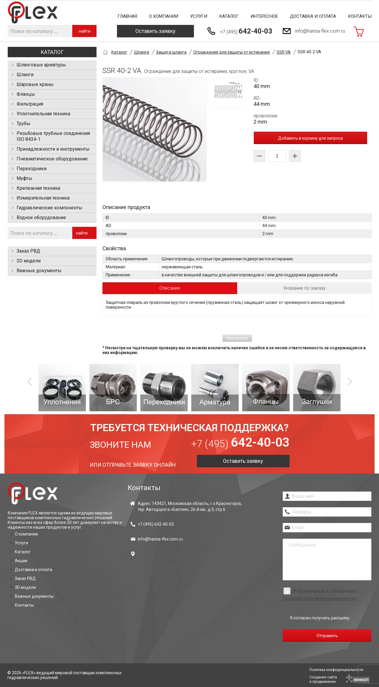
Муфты (24, 178)
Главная (127, 16)
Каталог (229, 16)
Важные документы (39, 270)
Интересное (264, 16)
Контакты (360, 16)
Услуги (198, 16)
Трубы (23, 123)
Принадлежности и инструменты (53, 149)
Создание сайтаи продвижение (323, 679)
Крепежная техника (38, 188)
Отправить (327, 635)
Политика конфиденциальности (336, 670)
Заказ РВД (28, 251)
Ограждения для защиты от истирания (231, 52)
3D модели (29, 261)
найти (84, 31)
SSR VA (284, 52)
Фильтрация (30, 104)
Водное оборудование (41, 217)
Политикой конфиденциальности (319, 598)
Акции (21, 560)
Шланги (25, 74)
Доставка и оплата (313, 16)
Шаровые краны (35, 84)
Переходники (31, 168)
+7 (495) (246, 31)
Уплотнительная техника (43, 114)
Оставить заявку (155, 31)
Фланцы (26, 94)
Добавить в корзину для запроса (310, 138)
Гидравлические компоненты (49, 208)
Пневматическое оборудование (52, 159)
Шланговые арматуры (41, 65)
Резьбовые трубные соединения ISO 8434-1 (53, 136)
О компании (163, 16)
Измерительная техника (43, 198)
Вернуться (237, 338)
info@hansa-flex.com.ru (320, 31)
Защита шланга (171, 52)
